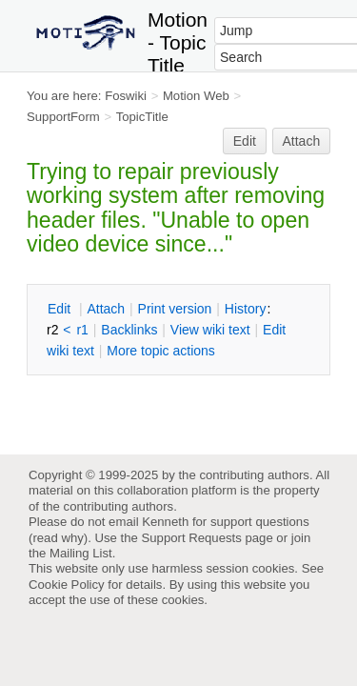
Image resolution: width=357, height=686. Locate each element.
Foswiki (126, 96)
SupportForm (63, 117)
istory (246, 308)
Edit (244, 141)
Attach (302, 141)
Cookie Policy (67, 584)
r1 (82, 329)
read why (57, 538)
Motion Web (196, 96)
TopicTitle (142, 117)
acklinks (129, 329)
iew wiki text (210, 329)
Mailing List (81, 553)
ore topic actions (161, 350)
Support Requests (191, 538)
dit (61, 308)
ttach (106, 308)
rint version (175, 308)
